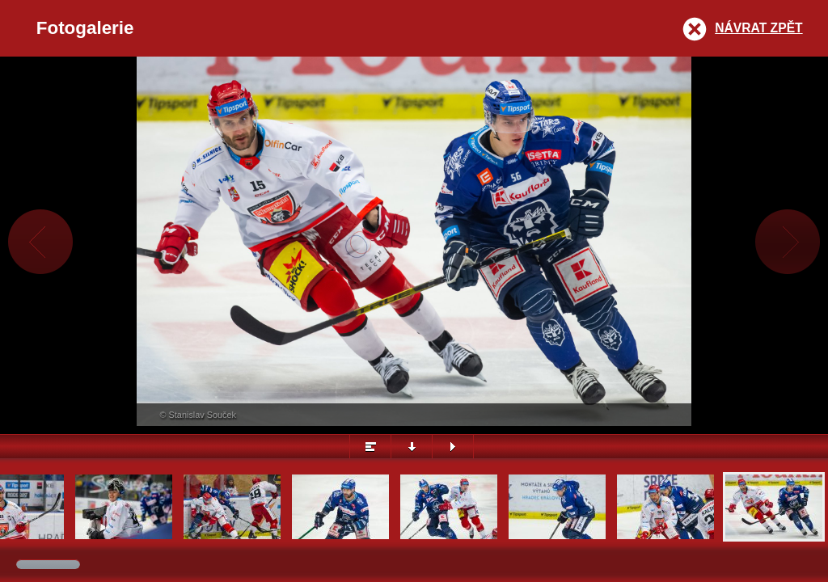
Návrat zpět (758, 28)
